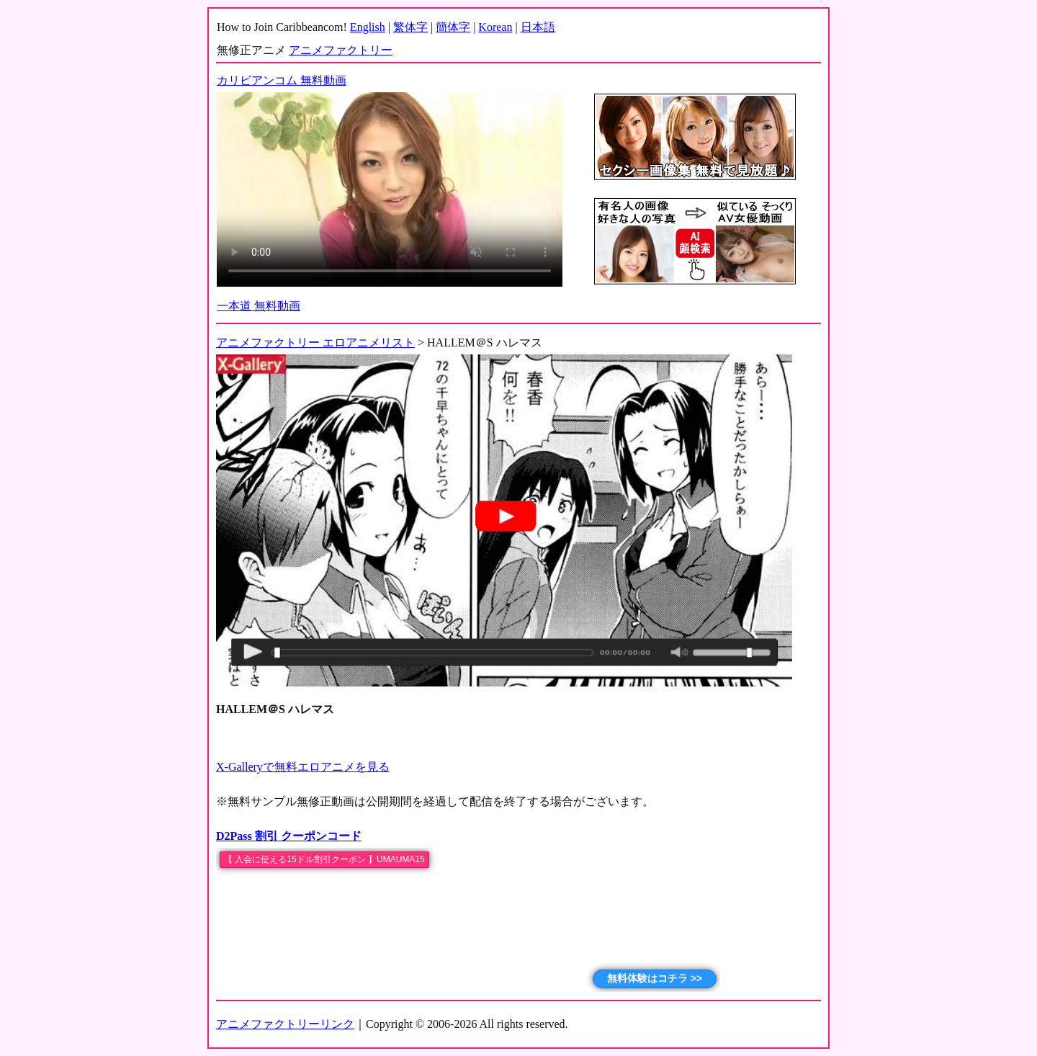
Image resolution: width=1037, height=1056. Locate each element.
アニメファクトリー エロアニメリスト (315, 342)
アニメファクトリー (340, 50)
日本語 (538, 27)
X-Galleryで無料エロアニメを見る (303, 767)
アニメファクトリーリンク (285, 1024)
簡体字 (453, 27)
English (367, 27)
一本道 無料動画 (258, 306)
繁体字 (410, 27)
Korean (495, 27)
